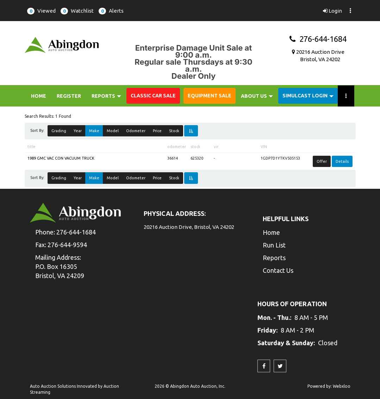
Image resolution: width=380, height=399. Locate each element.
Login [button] (332, 11)
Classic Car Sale (153, 95)
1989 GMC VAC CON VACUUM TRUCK (60, 158)
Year (78, 131)
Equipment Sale (209, 95)
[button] (41, 10)
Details (342, 161)
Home (38, 96)
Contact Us (278, 270)
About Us (257, 96)
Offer (322, 161)
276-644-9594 (67, 244)
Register (69, 96)
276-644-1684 (318, 38)
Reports (106, 96)
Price (157, 131)
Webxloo (341, 386)
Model (113, 131)
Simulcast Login (308, 95)
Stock (174, 131)
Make (94, 131)
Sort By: (38, 130)
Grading (58, 131)
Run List (274, 245)
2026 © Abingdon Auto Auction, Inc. (190, 386)
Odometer (135, 131)
